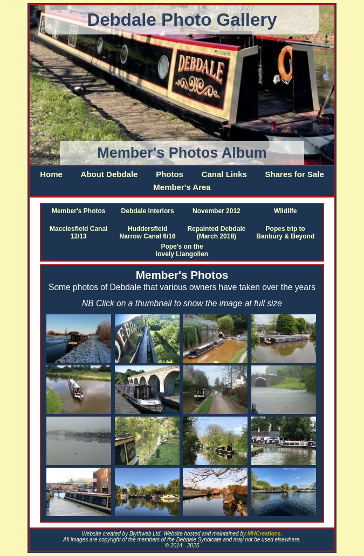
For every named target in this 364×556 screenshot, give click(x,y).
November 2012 (217, 211)
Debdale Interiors (147, 211)
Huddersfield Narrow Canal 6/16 (148, 232)
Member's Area (181, 187)
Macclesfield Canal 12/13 (78, 232)
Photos (169, 174)
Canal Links (224, 174)
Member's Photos (79, 211)
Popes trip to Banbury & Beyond (285, 232)
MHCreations (264, 534)
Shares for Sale (294, 174)
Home (51, 174)
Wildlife (285, 211)
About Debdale (109, 174)
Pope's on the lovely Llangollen (182, 250)
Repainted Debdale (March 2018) (216, 232)
